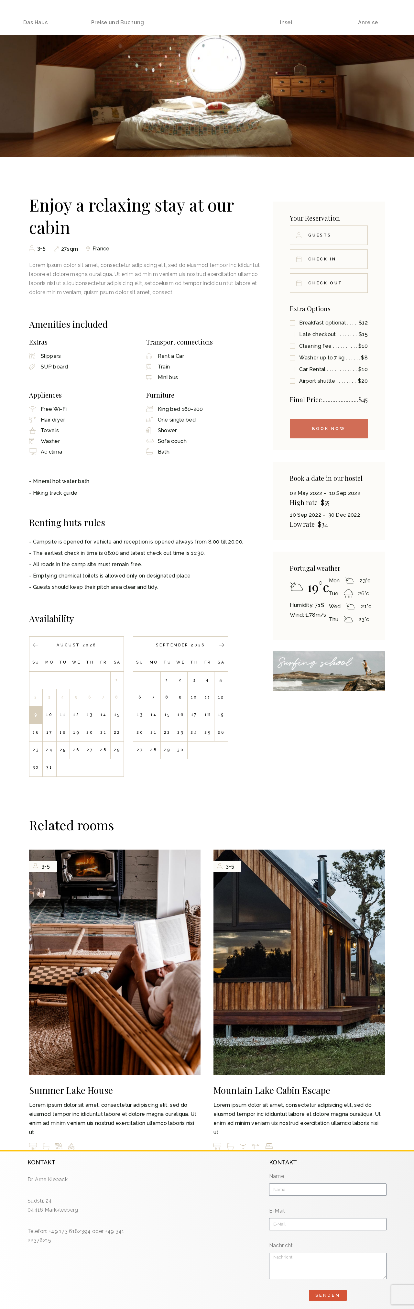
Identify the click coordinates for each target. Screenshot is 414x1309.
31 (49, 767)
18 (63, 732)
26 (76, 750)
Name (276, 1176)
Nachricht (281, 1245)
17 (49, 732)
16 (36, 732)
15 (117, 714)
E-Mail (277, 1211)
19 (76, 732)
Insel (286, 12)
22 (117, 732)
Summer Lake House (71, 1090)
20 (89, 732)
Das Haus (35, 12)
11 (63, 714)
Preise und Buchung (117, 12)
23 (36, 750)
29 (117, 750)
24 (49, 750)
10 (49, 714)
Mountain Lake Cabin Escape (271, 1090)
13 (90, 714)
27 (90, 750)
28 (103, 750)
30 (36, 767)
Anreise (368, 12)
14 (103, 714)
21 (103, 732)
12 (76, 714)
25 (63, 750)
